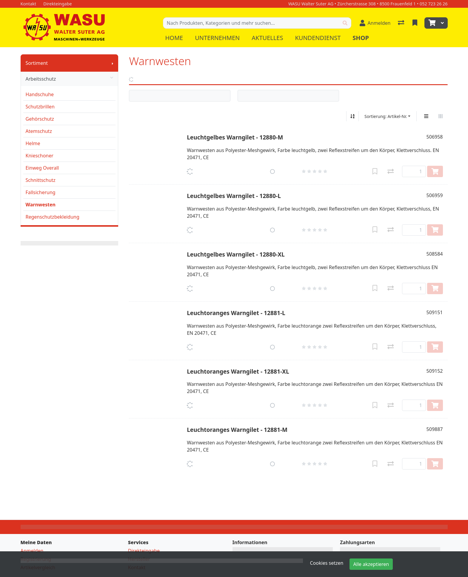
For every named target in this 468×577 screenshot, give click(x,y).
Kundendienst (318, 38)
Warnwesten (41, 204)
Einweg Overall (42, 168)
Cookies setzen (327, 563)
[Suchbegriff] (251, 23)
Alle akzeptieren (371, 564)
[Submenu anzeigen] (112, 63)
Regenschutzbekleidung (52, 217)
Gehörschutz (40, 119)
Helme (33, 143)
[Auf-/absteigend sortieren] (352, 116)
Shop (360, 38)
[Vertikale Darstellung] (426, 116)
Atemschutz (39, 131)
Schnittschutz (41, 180)
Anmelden (32, 550)
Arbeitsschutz (69, 78)
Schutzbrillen (40, 106)
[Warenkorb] (431, 23)
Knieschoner (39, 155)
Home (174, 38)
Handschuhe (40, 94)
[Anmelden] (375, 23)
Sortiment (37, 63)
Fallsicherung (41, 192)
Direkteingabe (144, 550)
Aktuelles (267, 38)
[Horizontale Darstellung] (440, 116)
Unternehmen (217, 38)
